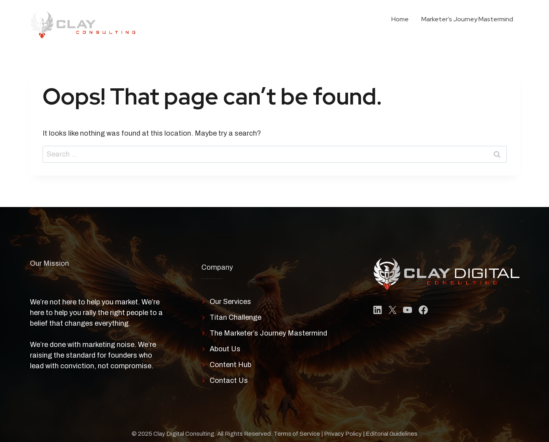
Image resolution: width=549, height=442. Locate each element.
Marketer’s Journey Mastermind (467, 19)
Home (400, 19)
